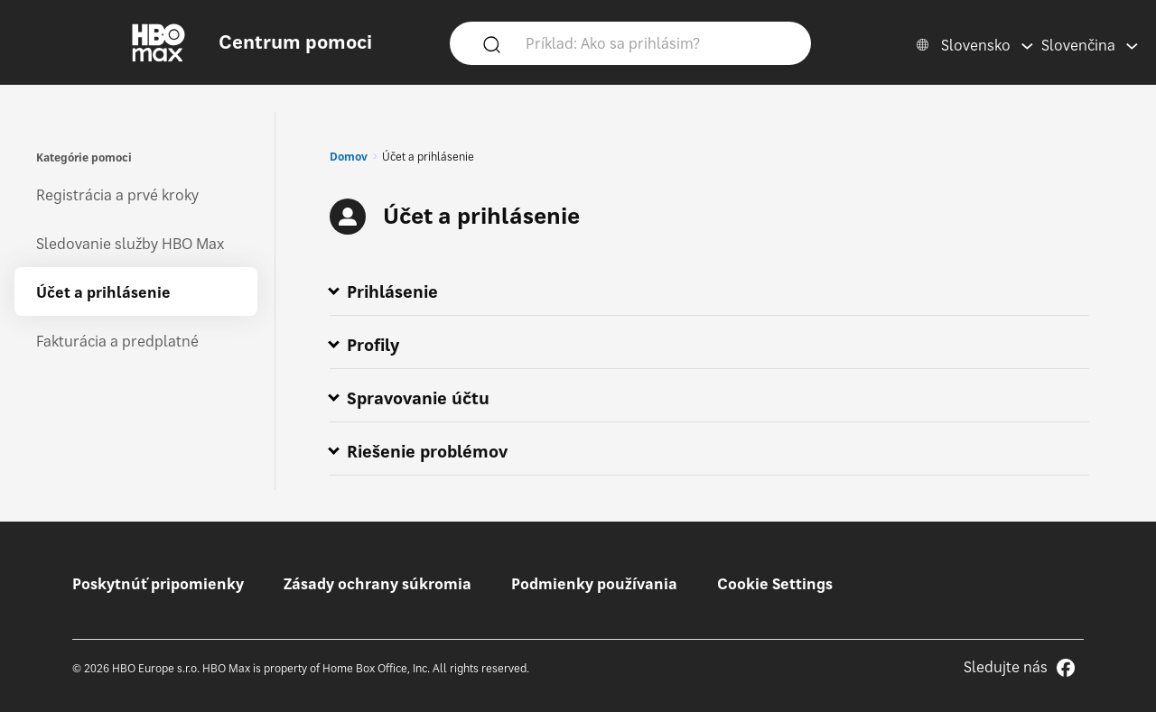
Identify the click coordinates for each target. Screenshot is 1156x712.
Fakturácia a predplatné (117, 341)
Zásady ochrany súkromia (377, 584)
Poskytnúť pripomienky (158, 584)
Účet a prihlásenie (103, 292)
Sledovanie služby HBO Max (130, 244)
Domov (349, 156)
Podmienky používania (594, 584)
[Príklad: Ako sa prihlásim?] (656, 42)
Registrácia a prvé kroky (117, 195)
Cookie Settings (775, 584)
